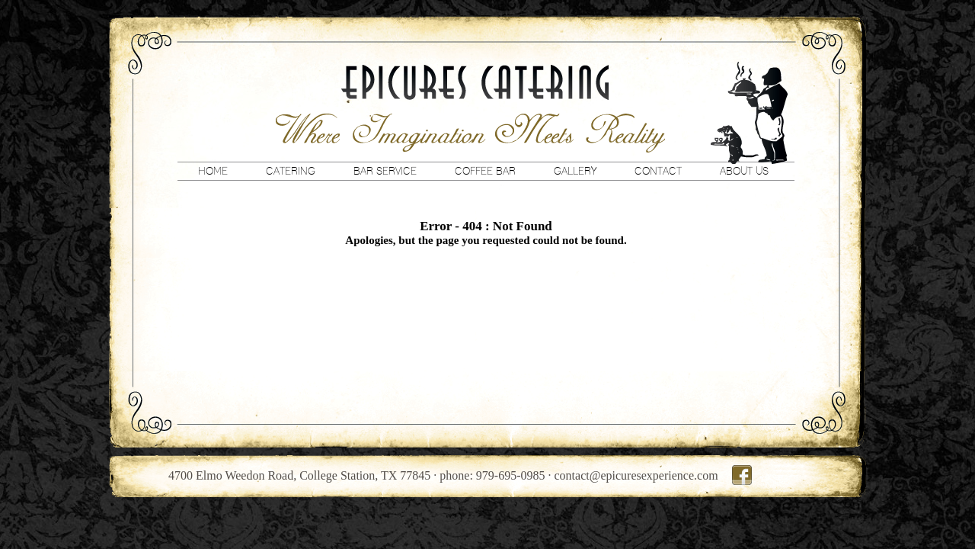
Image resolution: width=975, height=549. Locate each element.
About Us (744, 171)
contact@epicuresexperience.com (636, 475)
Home (213, 171)
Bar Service (385, 171)
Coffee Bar (485, 171)
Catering (290, 171)
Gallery (575, 171)
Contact (658, 171)
